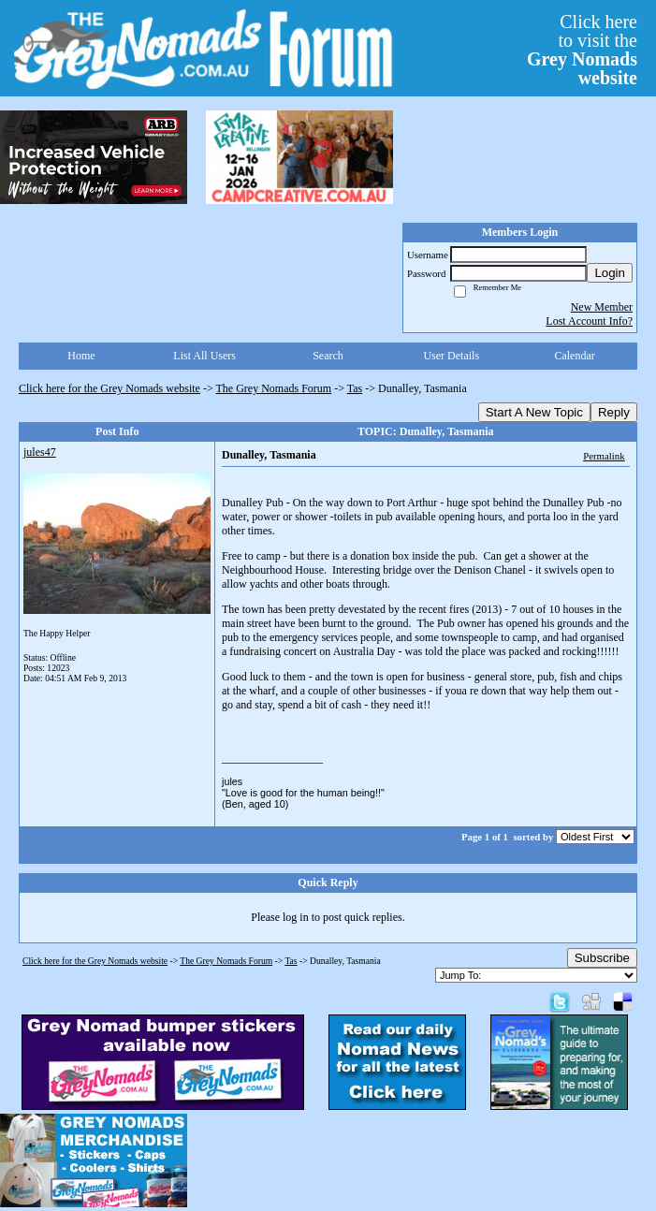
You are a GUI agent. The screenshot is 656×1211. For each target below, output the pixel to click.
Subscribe (602, 958)
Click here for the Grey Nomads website (109, 388)
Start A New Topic (534, 412)
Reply (614, 412)
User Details (451, 355)
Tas (355, 388)
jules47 (39, 452)
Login (609, 273)
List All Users (204, 355)
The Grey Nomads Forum (274, 388)
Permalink (603, 455)
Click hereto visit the (582, 49)
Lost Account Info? (589, 321)
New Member (602, 307)
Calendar (574, 355)
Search (328, 355)
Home (81, 355)
